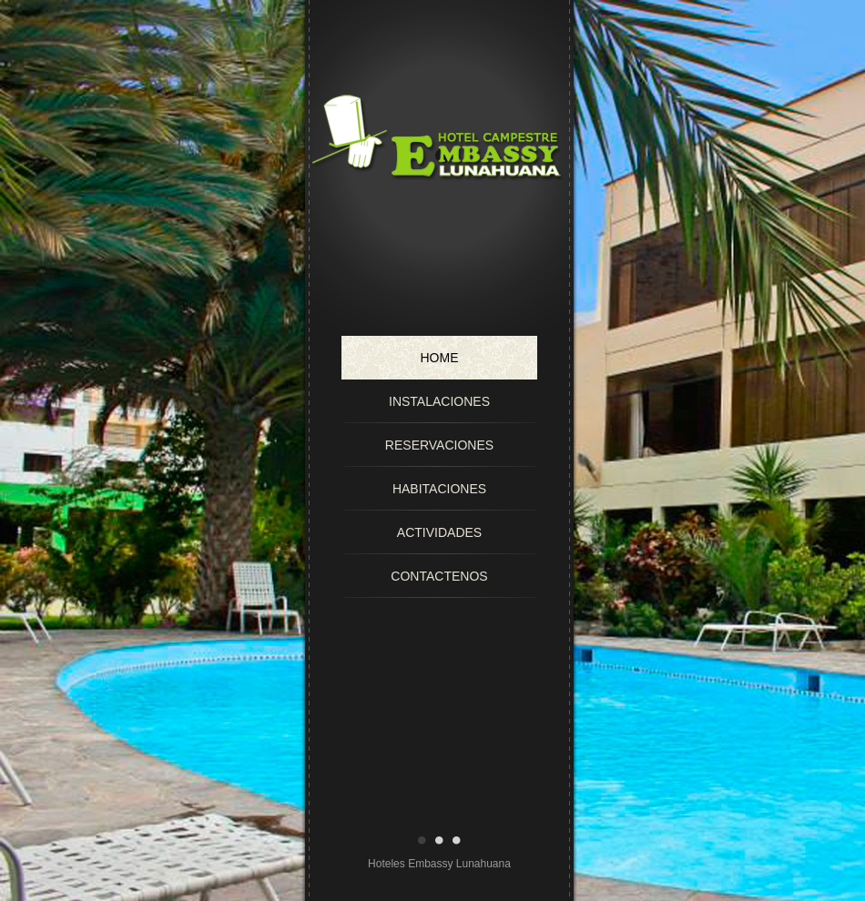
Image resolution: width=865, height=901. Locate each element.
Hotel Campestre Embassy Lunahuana (439, 192)
